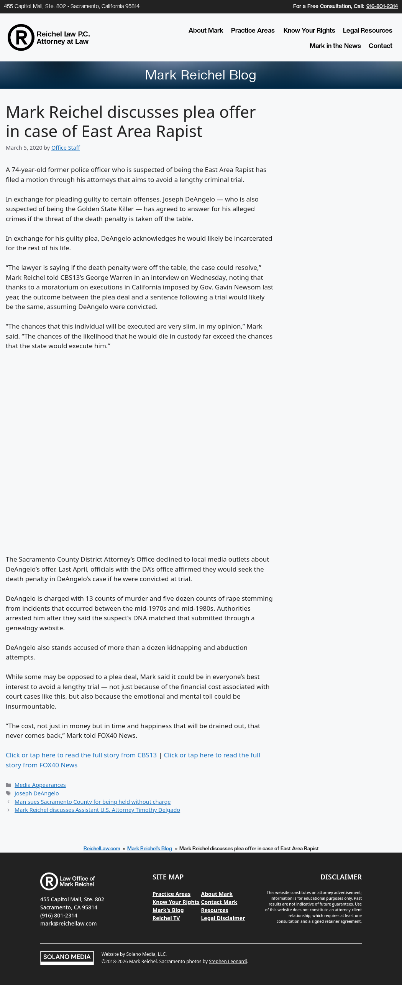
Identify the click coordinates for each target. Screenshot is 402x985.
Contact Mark (219, 902)
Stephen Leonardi (228, 961)
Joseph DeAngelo (37, 793)
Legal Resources (367, 30)
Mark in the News (335, 46)
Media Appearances (40, 784)
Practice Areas (253, 30)
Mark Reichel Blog (200, 75)
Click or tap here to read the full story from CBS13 (81, 754)
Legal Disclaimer (223, 918)
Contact (380, 46)
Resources (214, 910)
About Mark (206, 30)
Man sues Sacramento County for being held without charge (93, 801)
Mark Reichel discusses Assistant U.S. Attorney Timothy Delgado (97, 809)
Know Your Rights (309, 30)
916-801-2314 (382, 6)
